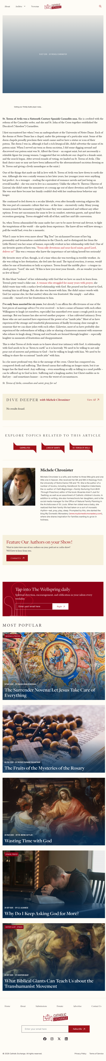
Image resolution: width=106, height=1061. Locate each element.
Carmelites (25, 447)
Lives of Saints (53, 447)
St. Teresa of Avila (81, 447)
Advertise (77, 1006)
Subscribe (77, 1028)
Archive (21, 6)
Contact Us (16, 558)
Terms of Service (96, 1053)
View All (91, 399)
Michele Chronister (59, 54)
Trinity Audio (27, 107)
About (7, 6)
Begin (59, 606)
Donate (60, 1006)
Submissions (41, 1006)
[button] (100, 6)
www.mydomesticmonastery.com (85, 513)
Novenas (35, 6)
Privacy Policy (80, 1053)
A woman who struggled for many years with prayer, (65, 283)
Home (7, 1006)
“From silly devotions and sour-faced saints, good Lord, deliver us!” (49, 249)
